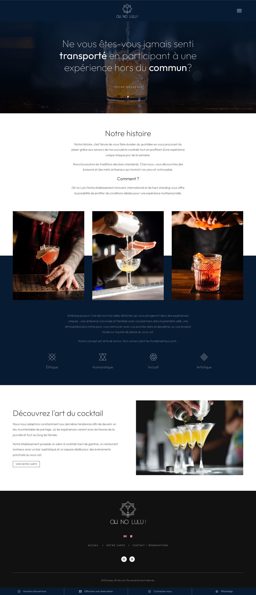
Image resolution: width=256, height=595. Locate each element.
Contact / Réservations (150, 545)
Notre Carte (115, 545)
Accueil (93, 545)
